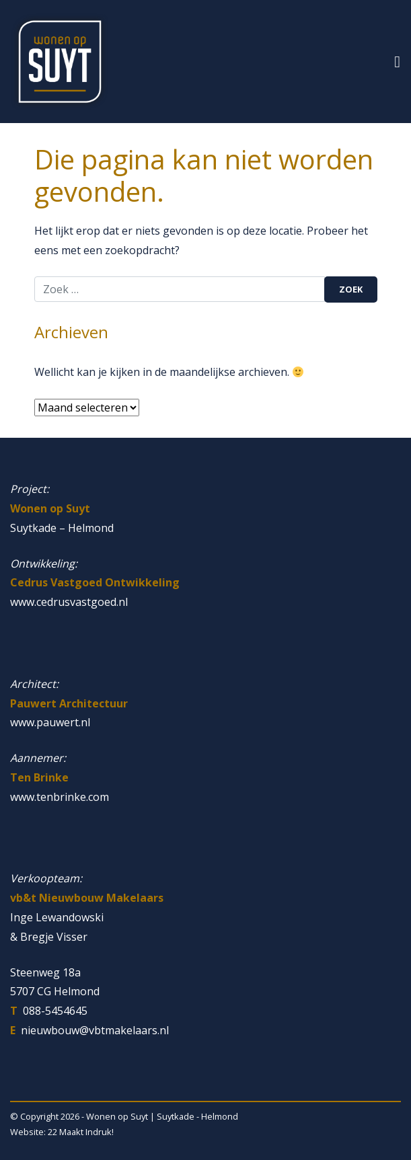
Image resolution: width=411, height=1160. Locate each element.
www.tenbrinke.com (59, 796)
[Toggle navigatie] (397, 61)
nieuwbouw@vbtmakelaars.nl (95, 1030)
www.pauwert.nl (50, 722)
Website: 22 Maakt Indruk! (62, 1132)
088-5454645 (55, 1010)
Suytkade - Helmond (197, 1116)
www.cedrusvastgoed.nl (69, 601)
